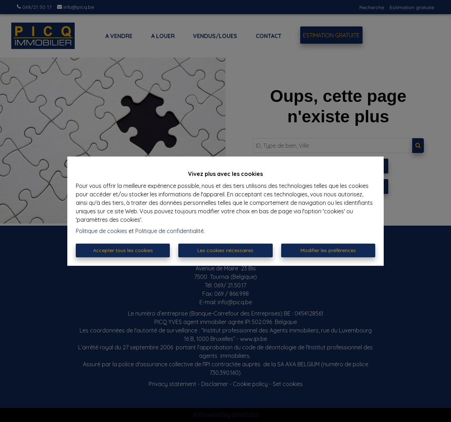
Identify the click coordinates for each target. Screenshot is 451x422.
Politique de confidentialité (169, 230)
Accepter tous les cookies (123, 250)
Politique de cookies (101, 230)
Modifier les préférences (328, 250)
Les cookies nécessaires (225, 250)
